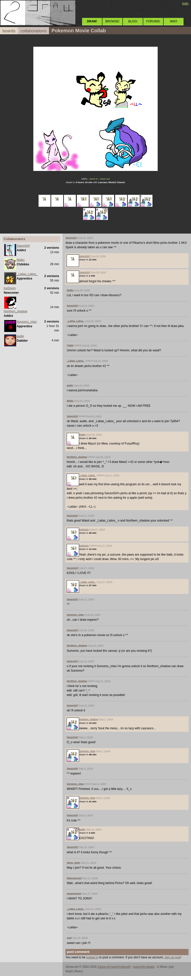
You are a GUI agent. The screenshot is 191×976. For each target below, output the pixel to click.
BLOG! (133, 21)
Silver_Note (73, 862)
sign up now (172, 957)
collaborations (33, 31)
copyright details (143, 967)
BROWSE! (112, 21)
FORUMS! (153, 21)
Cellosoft (124, 967)
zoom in (94, 178)
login (185, 3)
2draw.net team (107, 967)
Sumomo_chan (27, 322)
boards (8, 31)
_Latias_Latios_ (27, 274)
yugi (69, 937)
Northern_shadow (15, 311)
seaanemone (74, 893)
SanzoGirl (23, 245)
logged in (92, 957)
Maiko (21, 260)
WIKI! (173, 21)
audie (20, 336)
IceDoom (10, 288)
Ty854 (70, 345)
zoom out (105, 178)
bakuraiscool (74, 878)
